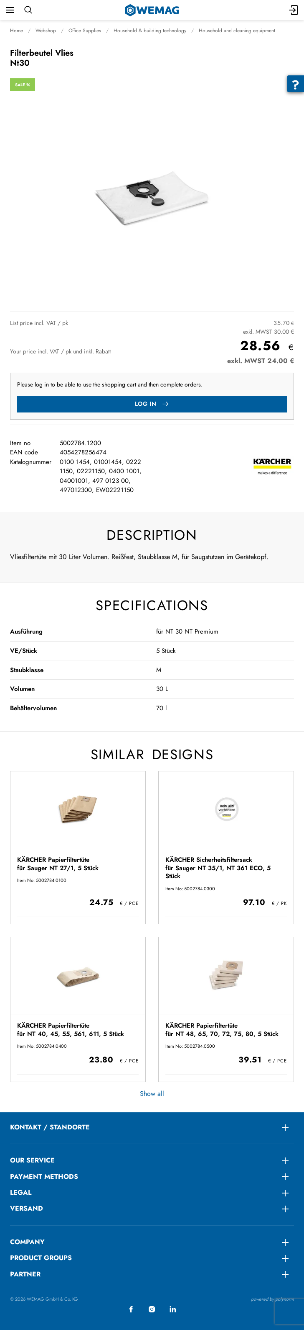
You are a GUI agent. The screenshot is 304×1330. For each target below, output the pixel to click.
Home (16, 30)
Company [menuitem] (27, 1242)
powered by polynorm (272, 1299)
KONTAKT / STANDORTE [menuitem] (50, 1127)
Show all (152, 1093)
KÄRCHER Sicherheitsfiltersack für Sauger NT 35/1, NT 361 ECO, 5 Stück (218, 868)
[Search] (28, 10)
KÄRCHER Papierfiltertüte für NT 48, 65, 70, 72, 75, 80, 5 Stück (222, 1029)
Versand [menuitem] (26, 1208)
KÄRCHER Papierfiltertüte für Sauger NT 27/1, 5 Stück (58, 863)
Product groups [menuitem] (41, 1258)
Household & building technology (150, 30)
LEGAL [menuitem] (20, 1192)
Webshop (45, 30)
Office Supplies (84, 30)
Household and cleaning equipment (237, 30)
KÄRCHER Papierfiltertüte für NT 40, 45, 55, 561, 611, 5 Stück (70, 1029)
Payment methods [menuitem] (44, 1176)
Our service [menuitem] (32, 1160)
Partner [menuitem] (25, 1274)
